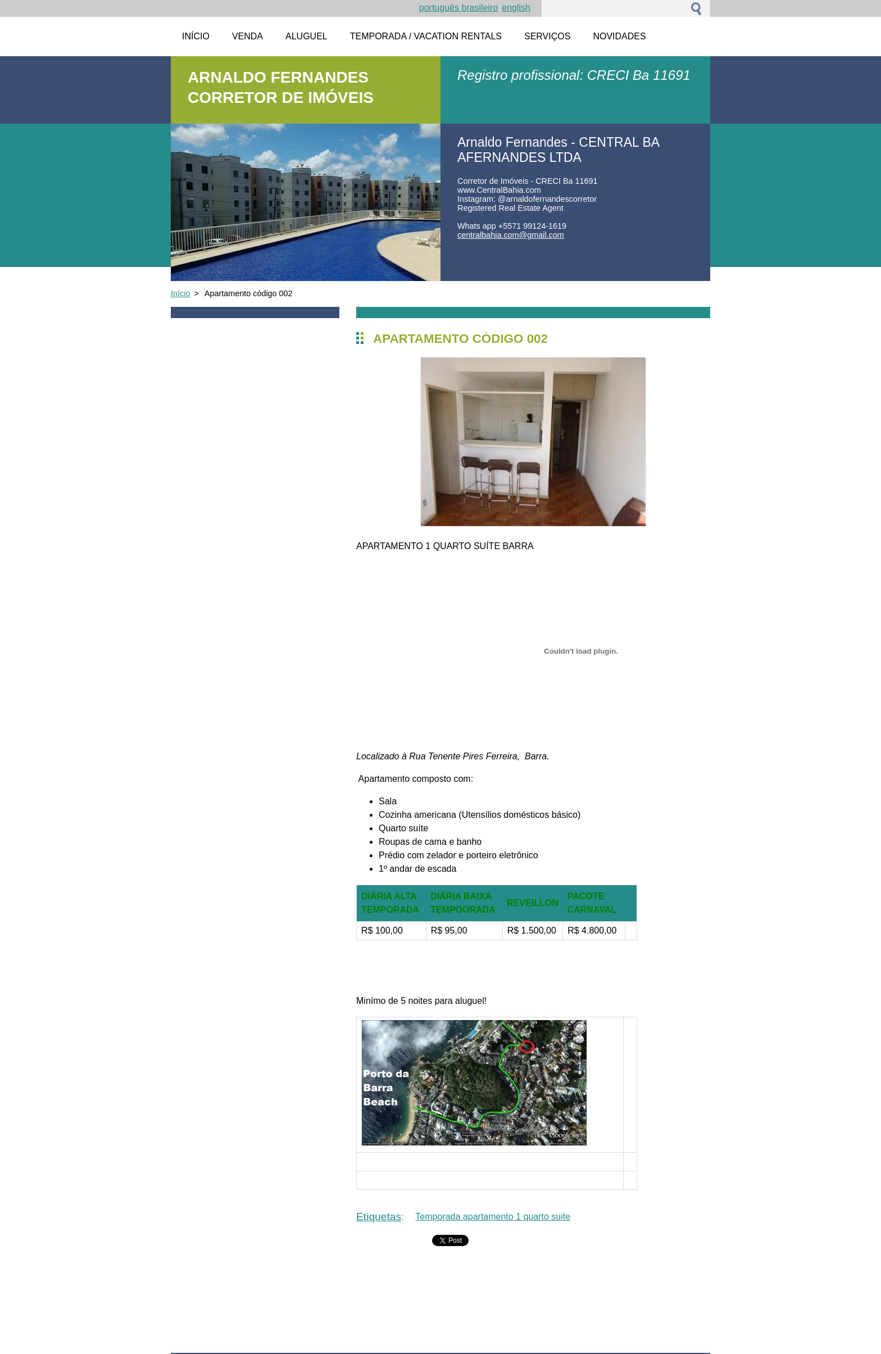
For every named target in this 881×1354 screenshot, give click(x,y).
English (516, 7)
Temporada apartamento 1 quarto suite (492, 1216)
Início (180, 293)
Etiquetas (378, 1216)
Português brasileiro (458, 7)
